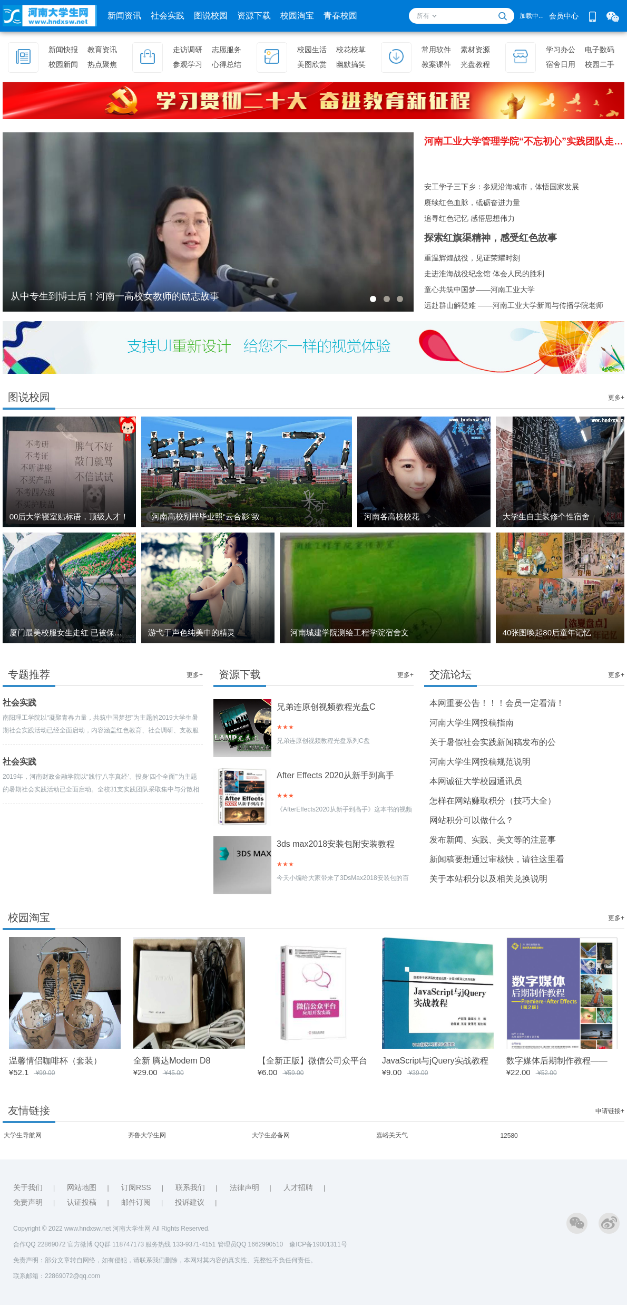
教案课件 (436, 64)
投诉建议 (189, 1202)
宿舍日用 (560, 64)
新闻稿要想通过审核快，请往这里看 (496, 859)
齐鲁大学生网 (147, 1135)
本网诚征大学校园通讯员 (475, 781)
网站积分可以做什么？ (471, 820)
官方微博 (80, 1244)
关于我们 (28, 1187)
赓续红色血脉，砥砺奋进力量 (472, 202)
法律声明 (244, 1187)
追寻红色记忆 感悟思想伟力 (469, 218)
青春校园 (340, 15)
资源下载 (254, 15)
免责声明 (28, 1202)
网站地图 (81, 1187)
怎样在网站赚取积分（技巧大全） (492, 800)
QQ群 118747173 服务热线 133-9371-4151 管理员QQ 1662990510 (191, 1244)
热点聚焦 (102, 64)
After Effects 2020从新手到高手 (335, 775)
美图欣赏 (312, 64)
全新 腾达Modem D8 (172, 1060)
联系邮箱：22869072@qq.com (56, 1276)
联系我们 (190, 1187)
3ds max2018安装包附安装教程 (336, 843)
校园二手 (599, 64)
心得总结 (226, 64)
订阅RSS (136, 1187)
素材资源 (475, 49)
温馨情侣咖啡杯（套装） (55, 1060)
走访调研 (187, 49)
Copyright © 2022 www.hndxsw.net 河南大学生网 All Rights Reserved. (111, 1228)
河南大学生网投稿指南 (471, 722)
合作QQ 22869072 (40, 1244)
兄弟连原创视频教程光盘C (326, 706)
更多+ (616, 397)
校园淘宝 (297, 15)
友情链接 (29, 1110)
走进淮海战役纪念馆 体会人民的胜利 (484, 273)
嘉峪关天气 (392, 1135)
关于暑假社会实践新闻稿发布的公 (492, 742)
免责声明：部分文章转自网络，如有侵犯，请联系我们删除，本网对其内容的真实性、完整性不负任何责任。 (165, 1260)
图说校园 (211, 15)
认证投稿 (81, 1202)
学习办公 (560, 49)
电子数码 (599, 49)
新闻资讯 (124, 15)
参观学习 (187, 64)
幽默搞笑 (351, 64)
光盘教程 (475, 64)
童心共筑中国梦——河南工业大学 (479, 289)
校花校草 (351, 49)
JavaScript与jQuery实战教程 (435, 1060)
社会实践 (167, 15)
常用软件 (436, 49)
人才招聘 (298, 1187)
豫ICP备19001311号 (318, 1244)
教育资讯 (102, 49)
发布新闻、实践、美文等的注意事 (492, 839)
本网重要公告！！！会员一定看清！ (496, 703)
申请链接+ (609, 1111)
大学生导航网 (23, 1135)
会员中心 (564, 16)
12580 (508, 1135)
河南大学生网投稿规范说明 (480, 761)
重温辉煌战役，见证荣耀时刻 (472, 258)
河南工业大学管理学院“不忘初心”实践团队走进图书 (524, 141)
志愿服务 (226, 49)
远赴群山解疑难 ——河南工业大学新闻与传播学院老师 (513, 305)
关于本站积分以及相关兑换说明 (488, 878)
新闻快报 (63, 49)
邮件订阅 (136, 1202)
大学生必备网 (271, 1135)
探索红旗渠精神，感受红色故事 (490, 238)
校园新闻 (63, 64)
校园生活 (312, 49)
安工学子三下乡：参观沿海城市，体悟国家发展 (501, 186)
